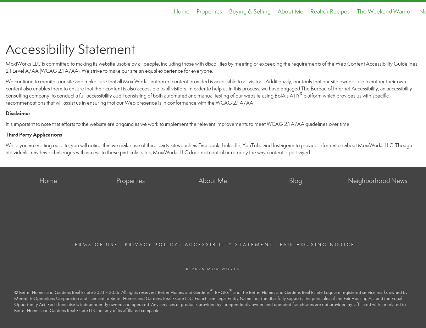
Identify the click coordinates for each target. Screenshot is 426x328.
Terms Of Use (94, 245)
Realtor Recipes (330, 11)
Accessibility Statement (229, 245)
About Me (290, 11)
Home (181, 11)
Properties (209, 11)
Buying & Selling (250, 11)
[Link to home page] (9, 11)
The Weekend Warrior (384, 11)
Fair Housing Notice (317, 245)
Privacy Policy (151, 245)
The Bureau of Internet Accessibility (339, 88)
